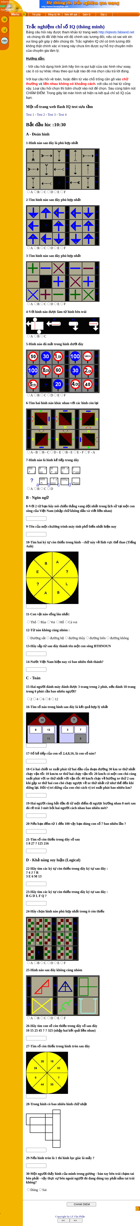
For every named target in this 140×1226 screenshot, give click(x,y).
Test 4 (62, 114)
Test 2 (41, 114)
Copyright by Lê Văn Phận (70, 1216)
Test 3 (52, 114)
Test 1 (30, 114)
